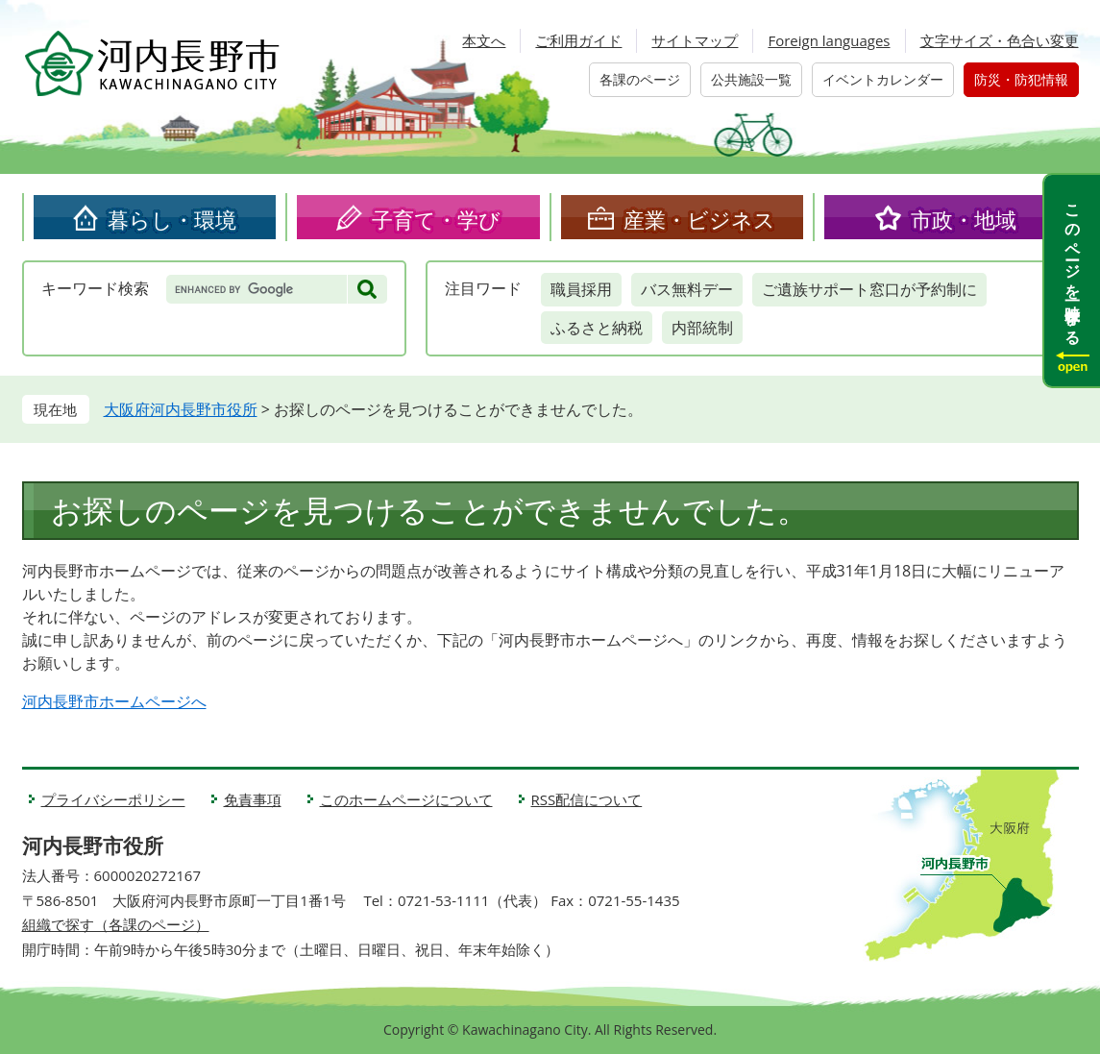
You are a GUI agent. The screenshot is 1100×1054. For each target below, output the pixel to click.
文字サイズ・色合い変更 (999, 40)
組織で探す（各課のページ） (115, 924)
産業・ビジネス (699, 219)
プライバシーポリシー (113, 799)
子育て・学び (436, 219)
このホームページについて (406, 799)
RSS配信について (587, 799)
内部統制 (702, 327)
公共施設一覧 (751, 79)
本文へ (483, 40)
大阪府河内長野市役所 (180, 409)
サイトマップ (694, 40)
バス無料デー (687, 289)
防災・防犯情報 (1021, 79)
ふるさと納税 (596, 327)
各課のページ (639, 79)
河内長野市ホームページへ (114, 701)
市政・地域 (963, 219)
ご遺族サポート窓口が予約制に (869, 289)
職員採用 (581, 289)
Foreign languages (829, 40)
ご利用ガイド (578, 40)
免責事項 (252, 799)
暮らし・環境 (172, 219)
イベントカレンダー (882, 79)
